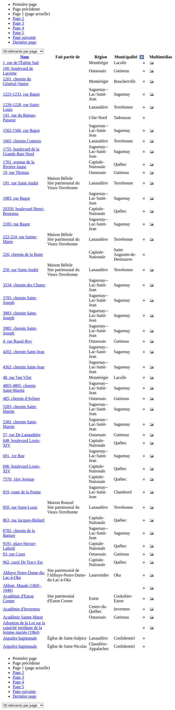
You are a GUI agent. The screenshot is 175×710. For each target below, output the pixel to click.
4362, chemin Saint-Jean (23, 367)
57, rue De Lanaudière (21, 435)
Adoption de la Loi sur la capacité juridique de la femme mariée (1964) (24, 628)
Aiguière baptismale (20, 638)
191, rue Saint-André (20, 183)
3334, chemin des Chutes (24, 285)
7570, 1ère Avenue (18, 479)
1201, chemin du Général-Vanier (17, 81)
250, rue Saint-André (20, 269)
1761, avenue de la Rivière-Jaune (18, 164)
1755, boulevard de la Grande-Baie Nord (21, 151)
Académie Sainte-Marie (23, 617)
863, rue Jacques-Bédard (23, 520)
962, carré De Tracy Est (23, 562)
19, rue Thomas (16, 172)
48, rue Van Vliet (17, 377)
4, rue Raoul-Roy (17, 341)
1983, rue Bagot (16, 198)
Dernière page (24, 42)
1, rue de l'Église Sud (21, 62)
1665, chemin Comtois (22, 141)
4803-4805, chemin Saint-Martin (19, 388)
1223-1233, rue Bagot (21, 94)
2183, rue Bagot (16, 224)
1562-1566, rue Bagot (21, 130)
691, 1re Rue (13, 456)
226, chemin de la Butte (23, 254)
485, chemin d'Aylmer (21, 398)
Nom (24, 57)
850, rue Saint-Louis (20, 507)
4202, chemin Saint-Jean (23, 351)
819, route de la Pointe (22, 492)
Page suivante (24, 37)
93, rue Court (14, 554)
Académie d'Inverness (21, 609)
